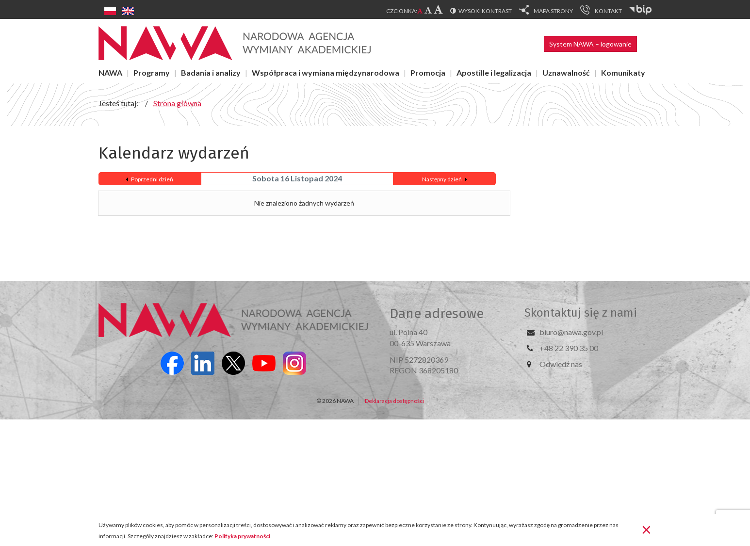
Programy (151, 72)
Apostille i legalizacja (494, 72)
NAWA (110, 72)
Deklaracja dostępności (394, 400)
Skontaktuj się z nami (580, 313)
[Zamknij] (646, 529)
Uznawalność (566, 72)
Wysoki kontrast (485, 11)
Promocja (427, 72)
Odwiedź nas (560, 364)
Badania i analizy (211, 72)
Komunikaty (623, 72)
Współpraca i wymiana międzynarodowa (325, 72)
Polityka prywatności (242, 536)
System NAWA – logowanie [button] (590, 44)
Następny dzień (442, 179)
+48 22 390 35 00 (568, 348)
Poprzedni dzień (152, 179)
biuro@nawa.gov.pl (571, 332)
